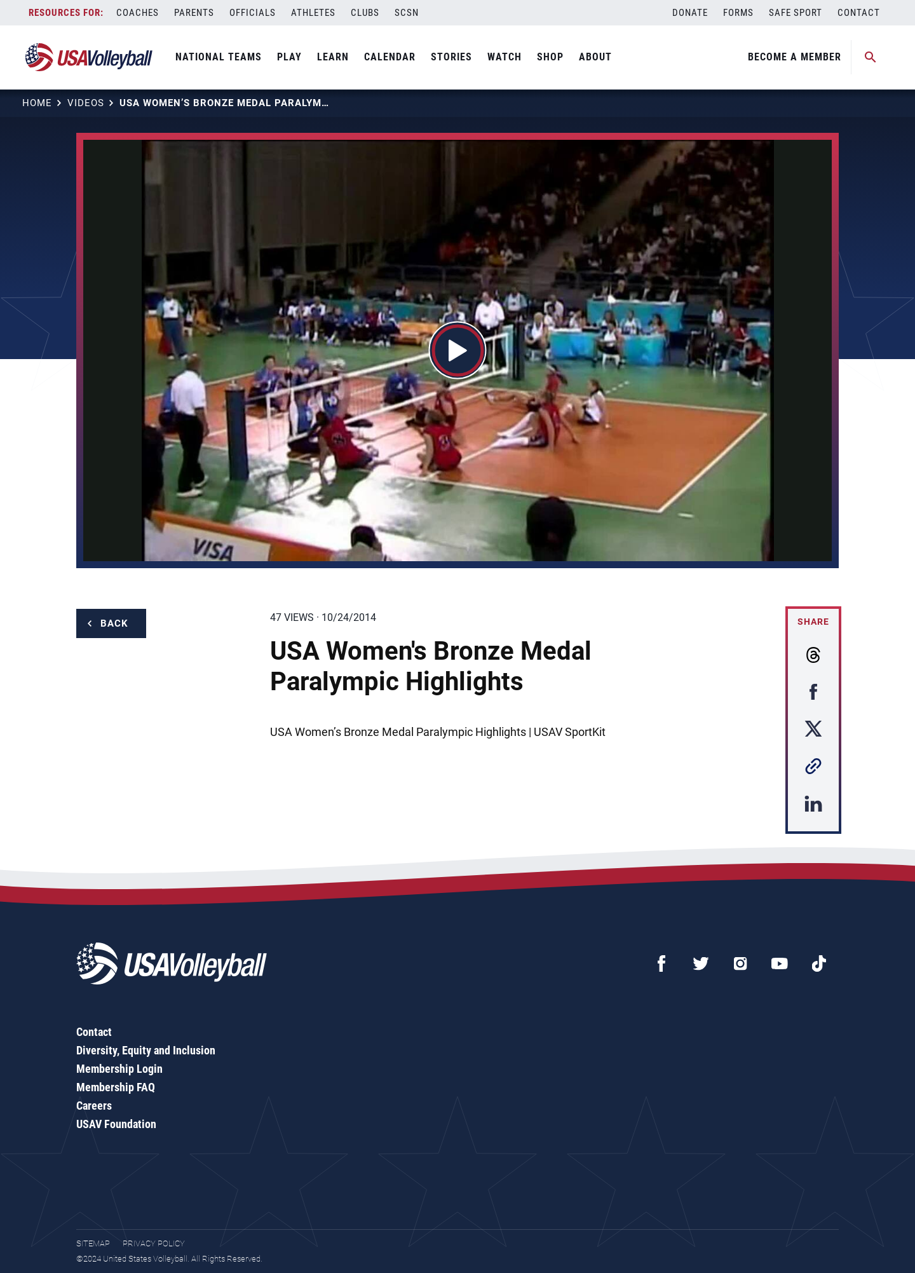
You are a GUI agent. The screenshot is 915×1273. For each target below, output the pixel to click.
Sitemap (93, 1243)
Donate (690, 12)
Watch (504, 57)
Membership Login (119, 1068)
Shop (550, 57)
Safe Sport (795, 12)
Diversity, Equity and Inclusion (145, 1050)
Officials (252, 12)
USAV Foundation (116, 1124)
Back (114, 623)
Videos (85, 103)
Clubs (365, 12)
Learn (333, 57)
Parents (194, 12)
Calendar (390, 57)
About (595, 57)
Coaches (137, 12)
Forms (738, 12)
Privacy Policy (154, 1243)
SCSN (407, 12)
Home (37, 103)
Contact (858, 12)
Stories (451, 57)
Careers (94, 1105)
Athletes (313, 12)
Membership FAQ (115, 1087)
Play (289, 57)
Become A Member (794, 57)
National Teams (218, 57)
